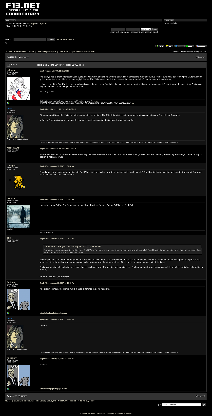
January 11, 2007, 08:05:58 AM (57, 359)
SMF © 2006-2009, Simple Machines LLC (116, 413)
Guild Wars (63, 52)
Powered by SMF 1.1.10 (89, 413)
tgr (133, 103)
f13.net (9, 52)
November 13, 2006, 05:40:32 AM (58, 109)
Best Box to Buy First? (85, 52)
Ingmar (95, 101)
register (43, 23)
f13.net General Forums (24, 52)
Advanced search (66, 39)
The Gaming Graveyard (46, 52)
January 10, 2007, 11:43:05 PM (57, 319)
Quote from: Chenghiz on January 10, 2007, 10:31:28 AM (72, 246)
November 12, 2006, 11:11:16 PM (54, 71)
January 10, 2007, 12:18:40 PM (57, 283)
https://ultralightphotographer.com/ (53, 313)
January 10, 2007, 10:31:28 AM (57, 166)
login (33, 23)
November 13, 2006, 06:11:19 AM (58, 149)
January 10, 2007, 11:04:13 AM (57, 239)
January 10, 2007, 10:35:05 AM (57, 199)
